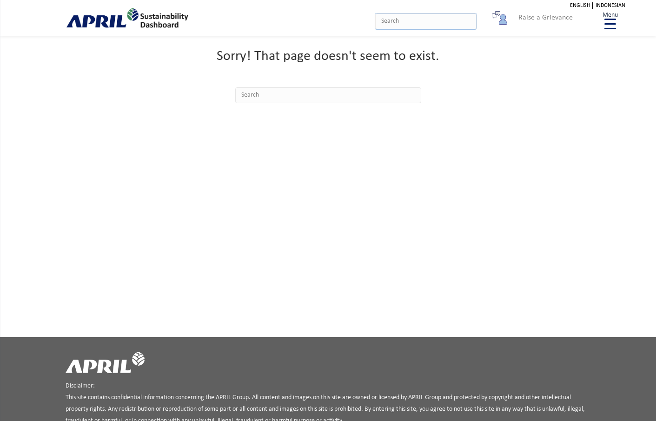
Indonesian (610, 5)
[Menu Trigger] (610, 20)
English (580, 5)
